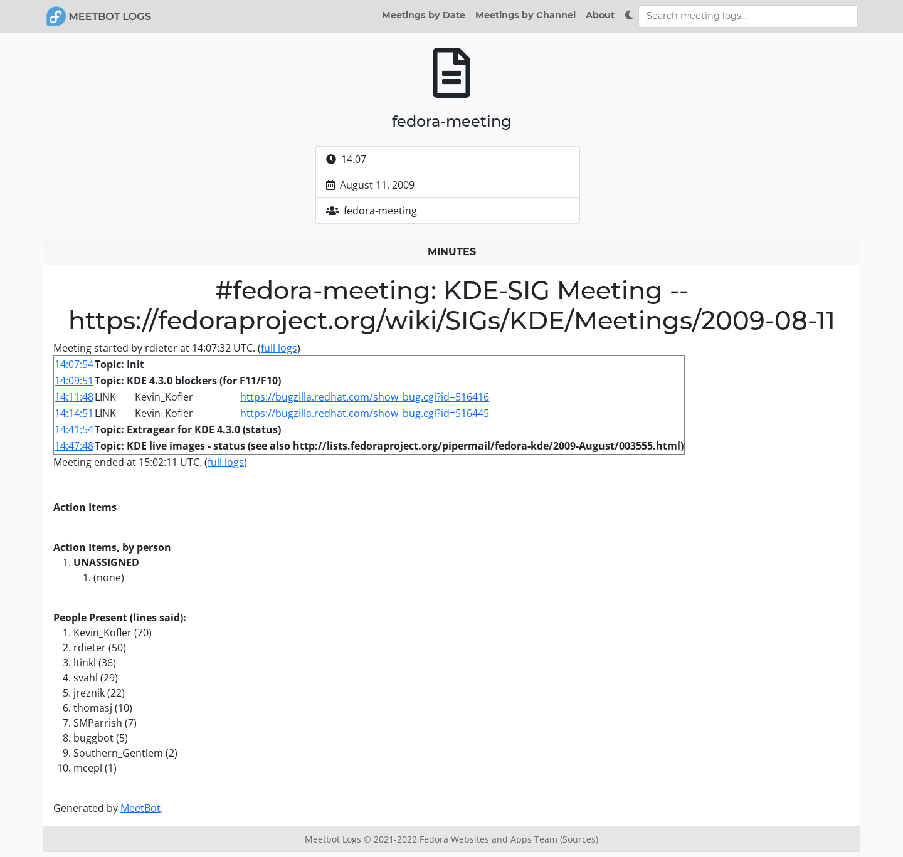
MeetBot (140, 808)
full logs (279, 348)
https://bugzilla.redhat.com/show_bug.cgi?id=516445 (364, 413)
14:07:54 (74, 364)
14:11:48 (74, 397)
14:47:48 (74, 446)
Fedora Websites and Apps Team (490, 839)
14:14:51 (74, 413)
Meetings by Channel (525, 15)
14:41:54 (74, 429)
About (600, 15)
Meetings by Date (423, 15)
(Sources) (579, 839)
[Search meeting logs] (748, 16)
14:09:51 (74, 380)
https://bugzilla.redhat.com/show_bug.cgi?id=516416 (364, 397)
